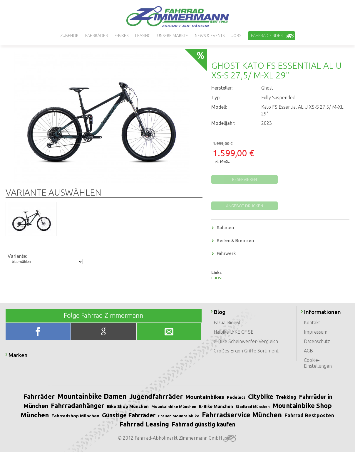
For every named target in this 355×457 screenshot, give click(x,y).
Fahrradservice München (242, 415)
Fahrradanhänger (77, 405)
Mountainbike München (173, 406)
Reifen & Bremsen (233, 240)
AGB (308, 350)
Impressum (315, 332)
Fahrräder (39, 396)
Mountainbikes (204, 397)
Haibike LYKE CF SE (233, 332)
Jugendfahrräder (156, 396)
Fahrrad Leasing (144, 424)
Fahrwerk (224, 253)
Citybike (260, 396)
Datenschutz (317, 341)
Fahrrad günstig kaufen (203, 424)
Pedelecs (236, 397)
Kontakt (312, 322)
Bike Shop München (128, 406)
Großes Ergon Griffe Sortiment (246, 350)
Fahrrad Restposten (309, 415)
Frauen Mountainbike (178, 416)
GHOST (217, 278)
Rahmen (223, 227)
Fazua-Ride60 (228, 322)
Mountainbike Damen (92, 396)
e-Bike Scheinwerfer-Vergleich (246, 341)
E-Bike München (216, 406)
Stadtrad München (253, 407)
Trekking (286, 397)
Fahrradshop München (75, 415)
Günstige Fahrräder (128, 415)
